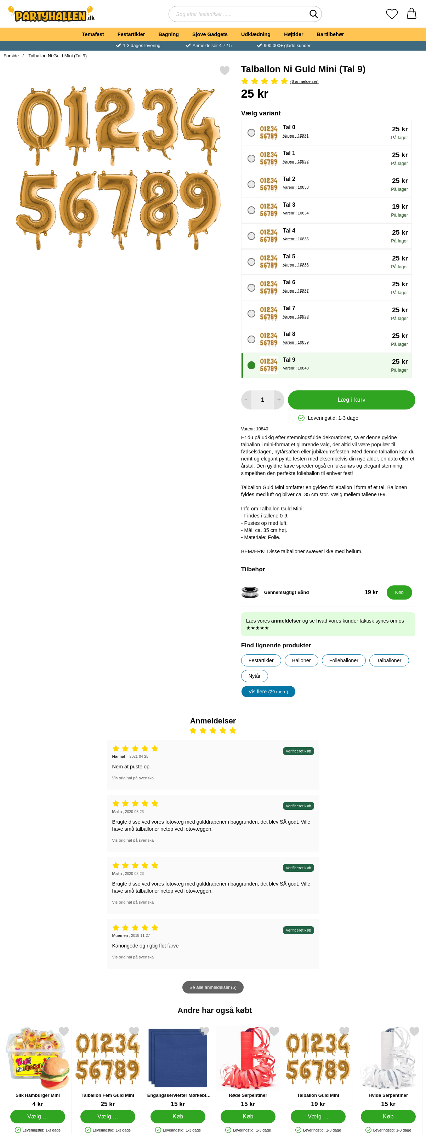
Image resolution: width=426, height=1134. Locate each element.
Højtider (293, 34)
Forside (11, 55)
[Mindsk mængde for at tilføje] (246, 400)
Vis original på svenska (133, 778)
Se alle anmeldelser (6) (213, 987)
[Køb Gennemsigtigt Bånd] (399, 592)
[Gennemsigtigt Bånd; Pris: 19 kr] (312, 592)
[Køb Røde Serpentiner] (248, 1116)
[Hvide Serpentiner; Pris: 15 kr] (388, 1067)
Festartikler (131, 34)
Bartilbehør (330, 34)
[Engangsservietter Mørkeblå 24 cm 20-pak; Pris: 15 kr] (178, 1067)
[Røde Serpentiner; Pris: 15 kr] (248, 1067)
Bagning (168, 34)
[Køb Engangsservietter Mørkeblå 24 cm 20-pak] (177, 1116)
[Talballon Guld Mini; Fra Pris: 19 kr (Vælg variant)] (318, 1067)
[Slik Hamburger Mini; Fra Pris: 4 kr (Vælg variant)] (38, 1067)
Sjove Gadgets (210, 34)
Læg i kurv (351, 400)
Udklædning (256, 34)
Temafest (93, 34)
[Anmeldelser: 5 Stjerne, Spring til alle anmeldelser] (328, 81)
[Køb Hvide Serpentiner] (388, 1116)
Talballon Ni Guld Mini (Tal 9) (57, 55)
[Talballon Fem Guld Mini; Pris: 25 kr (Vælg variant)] (108, 1067)
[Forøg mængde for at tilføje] (279, 400)
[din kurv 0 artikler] (411, 13)
